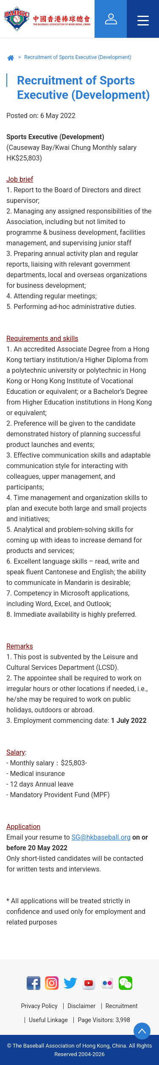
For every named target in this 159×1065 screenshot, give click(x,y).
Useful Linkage (48, 1020)
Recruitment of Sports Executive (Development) (77, 57)
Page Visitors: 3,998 (104, 1020)
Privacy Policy (39, 1006)
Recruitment (122, 1006)
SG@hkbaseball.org (101, 837)
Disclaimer (81, 1006)
